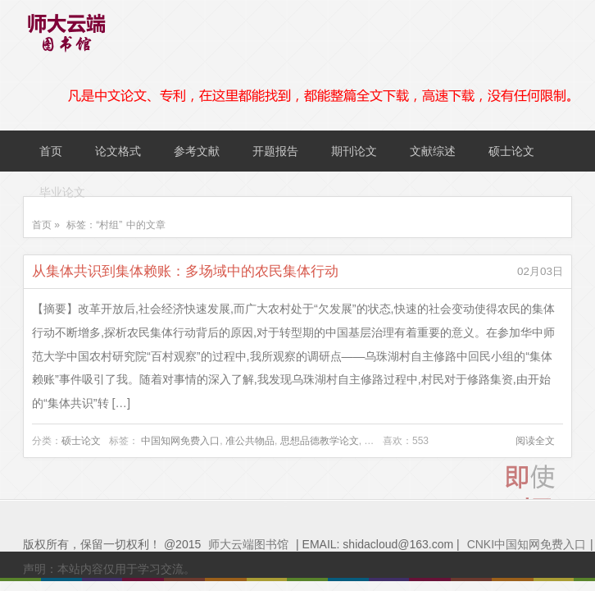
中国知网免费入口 (180, 441)
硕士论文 (511, 151)
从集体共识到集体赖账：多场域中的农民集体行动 (185, 271)
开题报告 (275, 151)
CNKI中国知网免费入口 (526, 544)
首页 (50, 151)
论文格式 (118, 151)
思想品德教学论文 (319, 441)
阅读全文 (535, 441)
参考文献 (197, 151)
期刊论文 (354, 151)
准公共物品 (250, 441)
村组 (374, 441)
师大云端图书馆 (248, 544)
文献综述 (433, 151)
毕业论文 (62, 192)
